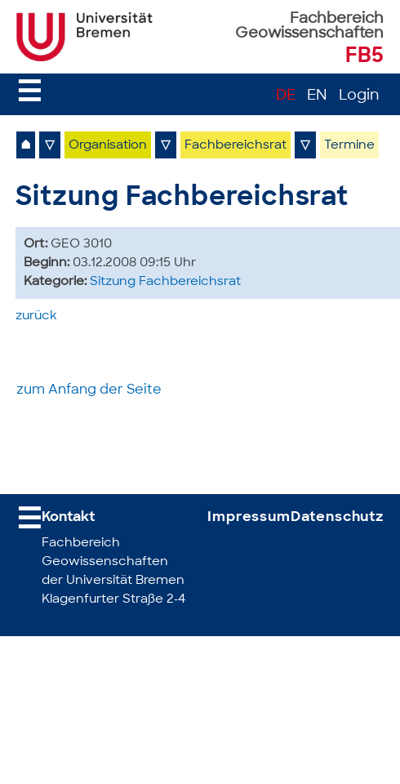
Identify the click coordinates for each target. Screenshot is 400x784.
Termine (349, 146)
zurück (36, 316)
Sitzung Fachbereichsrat (165, 282)
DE (286, 96)
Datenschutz (337, 517)
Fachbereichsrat (235, 146)
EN (317, 96)
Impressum (249, 517)
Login (359, 96)
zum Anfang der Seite (89, 390)
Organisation (108, 146)
